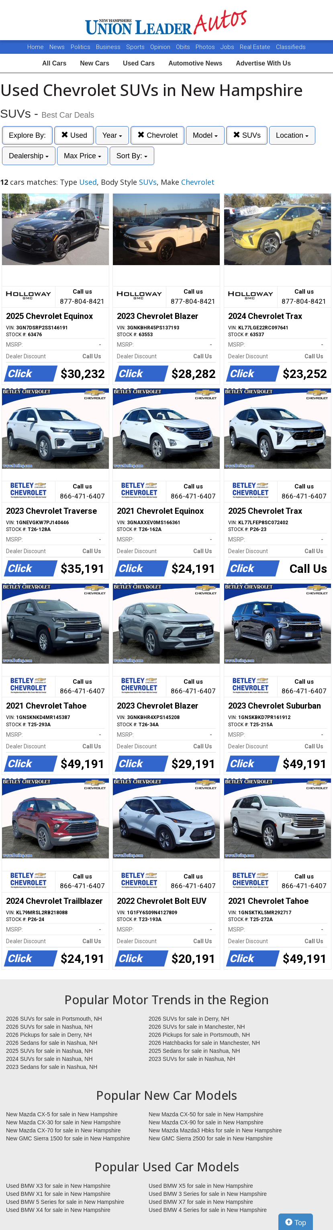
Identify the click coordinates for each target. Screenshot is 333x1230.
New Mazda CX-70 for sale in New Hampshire (63, 1130)
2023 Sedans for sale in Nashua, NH (51, 1067)
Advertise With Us (263, 63)
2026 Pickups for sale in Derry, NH (49, 1035)
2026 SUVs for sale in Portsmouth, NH (54, 1018)
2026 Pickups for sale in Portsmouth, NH (199, 1035)
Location (292, 135)
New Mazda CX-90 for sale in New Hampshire (206, 1122)
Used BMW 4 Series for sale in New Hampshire (208, 1210)
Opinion (161, 47)
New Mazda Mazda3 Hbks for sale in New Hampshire (215, 1130)
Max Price (82, 156)
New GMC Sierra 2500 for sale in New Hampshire (211, 1138)
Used (74, 135)
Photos (206, 47)
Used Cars (139, 63)
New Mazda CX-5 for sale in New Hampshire (62, 1114)
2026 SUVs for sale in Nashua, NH (49, 1027)
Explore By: (27, 135)
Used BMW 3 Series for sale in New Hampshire (208, 1194)
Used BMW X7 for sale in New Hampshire (201, 1202)
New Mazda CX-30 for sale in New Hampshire (63, 1122)
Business (109, 47)
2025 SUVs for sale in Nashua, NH (49, 1051)
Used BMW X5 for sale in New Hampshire (201, 1186)
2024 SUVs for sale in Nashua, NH (49, 1059)
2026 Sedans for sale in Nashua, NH (51, 1043)
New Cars (94, 63)
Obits (184, 47)
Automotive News (195, 63)
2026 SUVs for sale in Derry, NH (189, 1018)
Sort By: (131, 156)
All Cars (54, 63)
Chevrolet (157, 135)
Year (112, 135)
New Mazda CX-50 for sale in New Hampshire (206, 1114)
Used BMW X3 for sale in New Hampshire (58, 1186)
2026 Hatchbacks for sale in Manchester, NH (204, 1043)
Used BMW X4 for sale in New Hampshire (58, 1210)
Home (35, 47)
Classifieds (291, 47)
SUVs (247, 135)
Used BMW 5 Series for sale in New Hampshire (65, 1202)
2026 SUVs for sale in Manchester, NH (197, 1027)
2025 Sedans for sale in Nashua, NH (194, 1051)
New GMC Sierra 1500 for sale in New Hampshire (68, 1138)
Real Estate (256, 47)
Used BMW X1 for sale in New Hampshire (58, 1194)
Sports (136, 47)
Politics (80, 47)
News (57, 47)
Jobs (228, 47)
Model (205, 135)
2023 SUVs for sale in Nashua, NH (192, 1059)
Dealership (29, 156)
